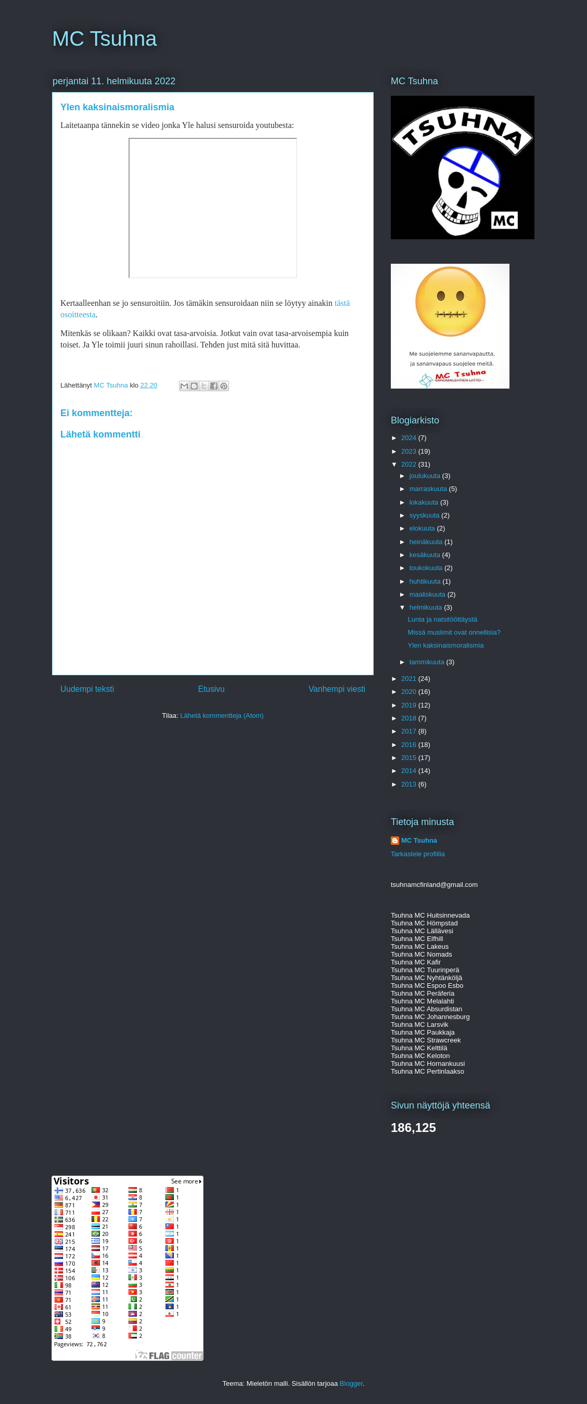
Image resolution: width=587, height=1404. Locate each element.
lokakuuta (425, 502)
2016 (409, 745)
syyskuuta (425, 515)
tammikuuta (428, 662)
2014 (409, 771)
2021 (409, 678)
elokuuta (423, 528)
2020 (409, 691)
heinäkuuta (427, 542)
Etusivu (211, 689)
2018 (409, 718)
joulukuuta (426, 476)
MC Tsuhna (104, 38)
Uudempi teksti (87, 689)
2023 (409, 451)
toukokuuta (427, 568)
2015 (409, 758)
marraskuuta (429, 489)
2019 (409, 705)
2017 (409, 731)
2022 (409, 464)
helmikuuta (427, 607)
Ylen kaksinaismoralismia (445, 645)
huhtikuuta (426, 581)
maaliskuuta (429, 594)
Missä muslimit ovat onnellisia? (453, 632)
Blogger (351, 1383)
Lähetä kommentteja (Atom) (221, 715)
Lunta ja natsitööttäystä (442, 619)
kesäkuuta (426, 555)
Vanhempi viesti (337, 689)
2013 (409, 784)
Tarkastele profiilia (418, 854)
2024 (409, 438)
